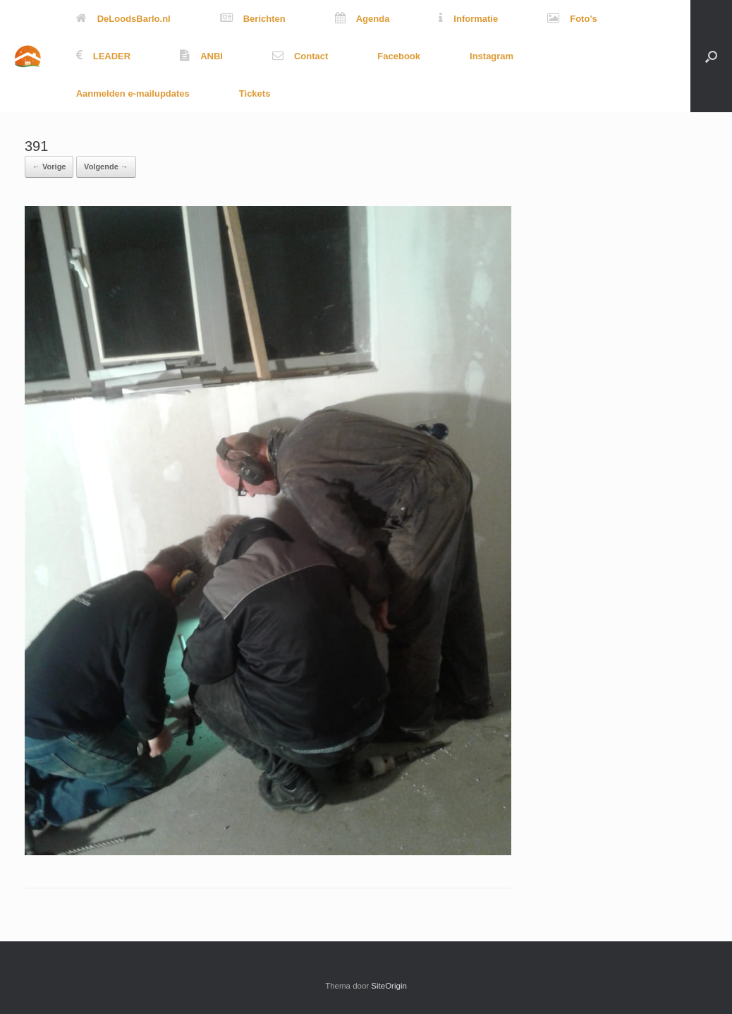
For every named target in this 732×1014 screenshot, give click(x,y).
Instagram (491, 56)
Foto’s (572, 18)
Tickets (255, 93)
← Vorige (49, 166)
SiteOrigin (389, 986)
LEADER (103, 56)
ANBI (201, 56)
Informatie (468, 18)
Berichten (253, 18)
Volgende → (106, 166)
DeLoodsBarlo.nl (123, 18)
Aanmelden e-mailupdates (133, 93)
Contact (300, 56)
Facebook (398, 56)
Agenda (362, 18)
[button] (711, 56)
